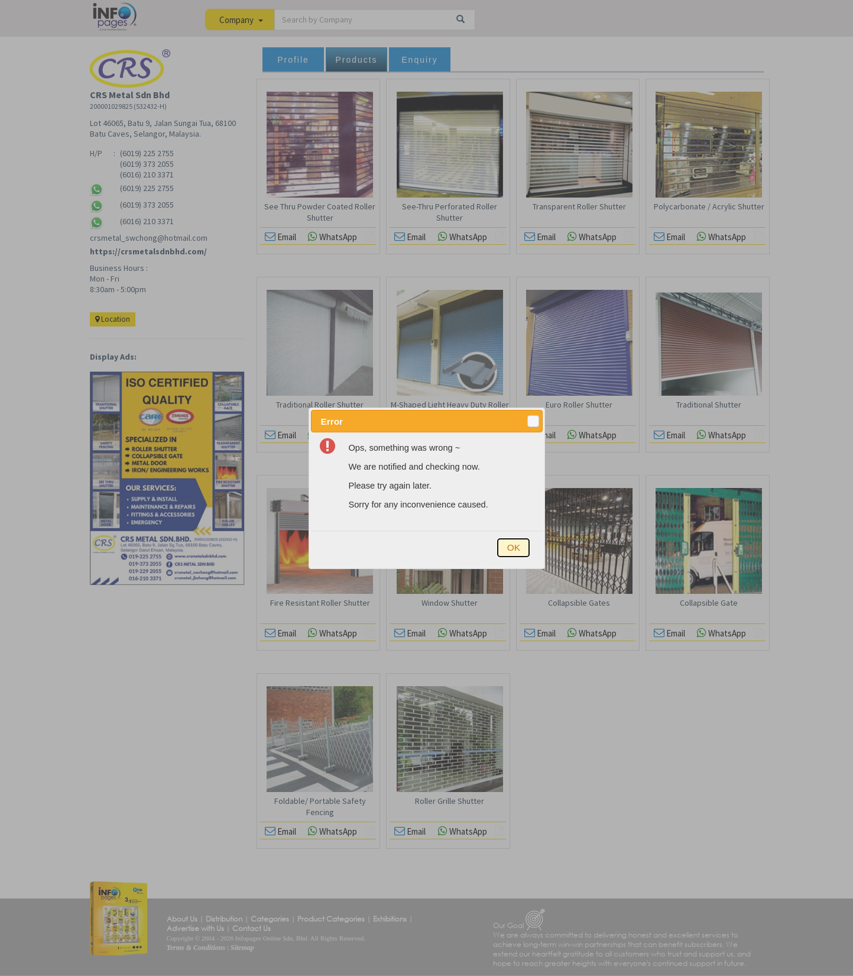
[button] (533, 421)
